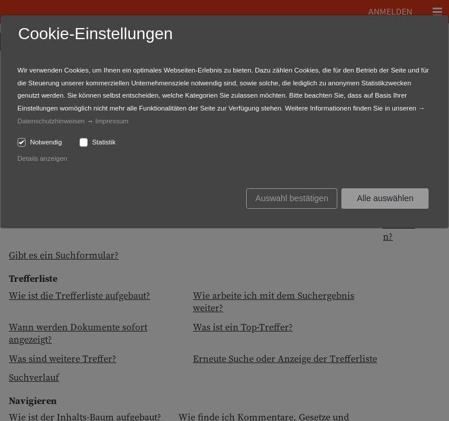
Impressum (112, 121)
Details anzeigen (42, 158)
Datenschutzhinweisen (51, 121)
